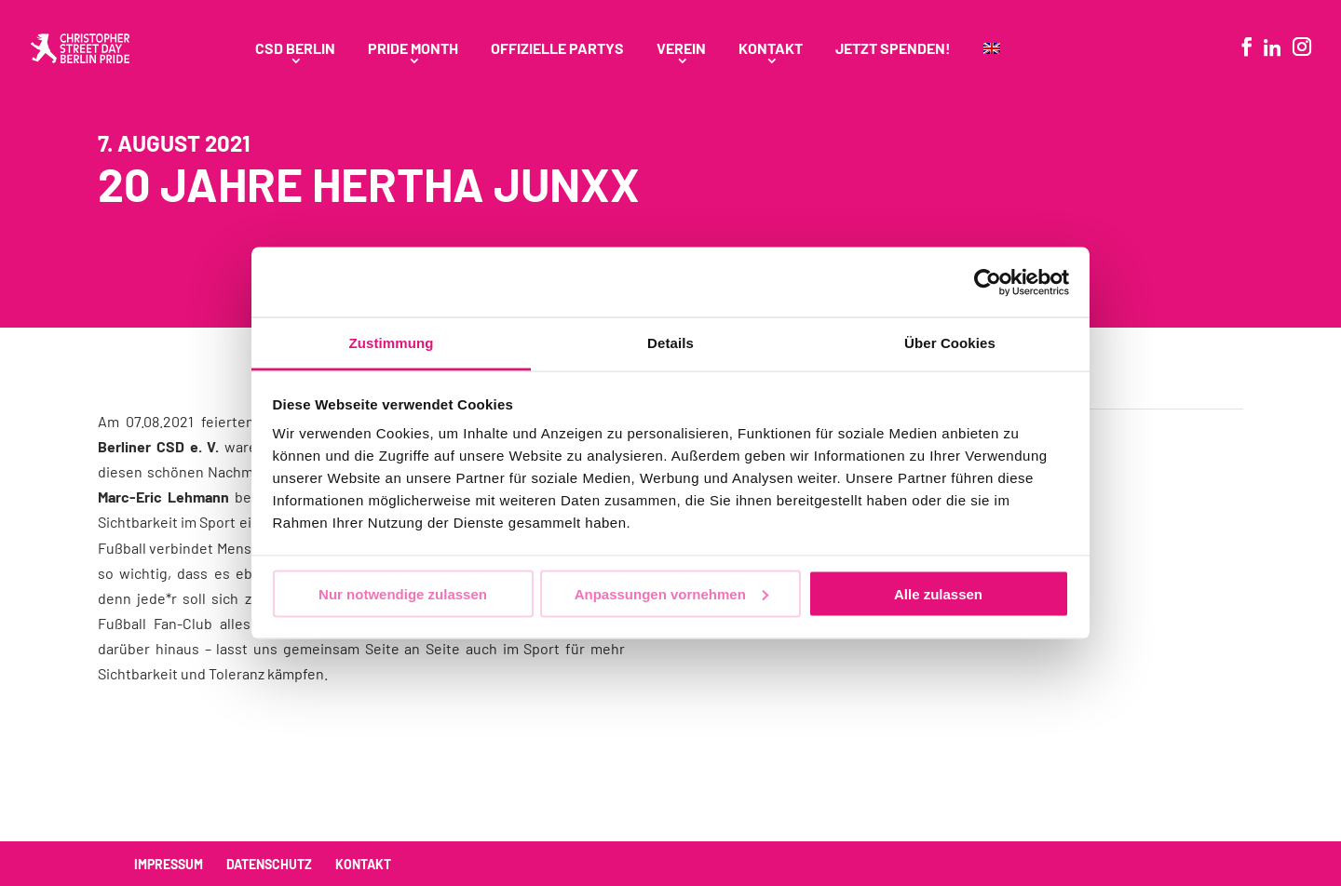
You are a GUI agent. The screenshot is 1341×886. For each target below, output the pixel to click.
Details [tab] (670, 343)
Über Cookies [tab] (950, 343)
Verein (681, 49)
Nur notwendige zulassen (402, 593)
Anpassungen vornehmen (671, 593)
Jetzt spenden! (893, 49)
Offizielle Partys (557, 49)
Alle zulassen (938, 593)
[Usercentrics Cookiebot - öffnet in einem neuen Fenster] (987, 282)
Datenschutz (269, 864)
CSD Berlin (295, 49)
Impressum (168, 864)
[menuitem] (991, 69)
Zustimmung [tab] (391, 343)
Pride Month (413, 49)
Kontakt (770, 49)
